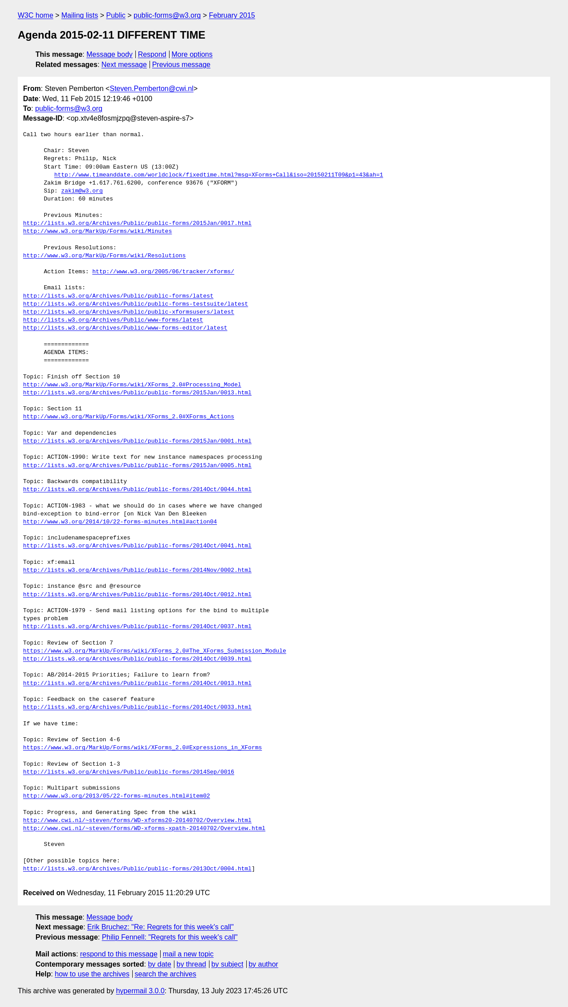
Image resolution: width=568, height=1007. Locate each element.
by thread (191, 964)
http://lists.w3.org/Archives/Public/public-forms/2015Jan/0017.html (137, 224)
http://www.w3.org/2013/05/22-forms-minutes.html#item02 (116, 796)
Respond (152, 54)
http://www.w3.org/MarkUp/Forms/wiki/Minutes (97, 232)
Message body (110, 54)
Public (116, 15)
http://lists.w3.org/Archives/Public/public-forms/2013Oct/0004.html (137, 869)
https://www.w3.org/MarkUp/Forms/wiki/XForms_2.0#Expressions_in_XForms (142, 748)
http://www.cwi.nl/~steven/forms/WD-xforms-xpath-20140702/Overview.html (144, 829)
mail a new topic (188, 954)
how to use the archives (92, 974)
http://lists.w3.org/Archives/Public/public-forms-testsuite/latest (135, 304)
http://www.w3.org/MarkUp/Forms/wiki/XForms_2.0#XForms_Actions (128, 417)
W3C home (35, 15)
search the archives (166, 974)
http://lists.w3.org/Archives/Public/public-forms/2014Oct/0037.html (137, 627)
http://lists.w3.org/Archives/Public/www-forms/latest (113, 320)
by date (159, 964)
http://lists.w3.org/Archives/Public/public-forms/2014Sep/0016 (128, 772)
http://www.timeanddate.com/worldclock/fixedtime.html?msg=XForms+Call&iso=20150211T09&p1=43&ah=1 (218, 175)
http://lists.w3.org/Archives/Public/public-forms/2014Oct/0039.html (137, 659)
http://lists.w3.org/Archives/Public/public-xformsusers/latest (128, 312)
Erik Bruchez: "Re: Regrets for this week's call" (160, 927)
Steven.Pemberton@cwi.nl (151, 88)
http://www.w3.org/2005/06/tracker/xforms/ (163, 272)
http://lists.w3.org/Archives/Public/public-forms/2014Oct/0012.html (137, 595)
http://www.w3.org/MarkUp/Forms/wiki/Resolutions (104, 256)
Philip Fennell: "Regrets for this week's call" (169, 937)
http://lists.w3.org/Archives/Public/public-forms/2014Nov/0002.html (137, 570)
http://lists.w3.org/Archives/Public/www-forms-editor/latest (125, 328)
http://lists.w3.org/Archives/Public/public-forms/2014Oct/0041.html (137, 546)
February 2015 (232, 15)
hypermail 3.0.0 (140, 991)
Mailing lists (79, 15)
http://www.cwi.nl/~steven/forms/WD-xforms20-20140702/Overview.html (137, 821)
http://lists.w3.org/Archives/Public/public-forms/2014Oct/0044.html (137, 490)
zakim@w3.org (82, 191)
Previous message (181, 64)
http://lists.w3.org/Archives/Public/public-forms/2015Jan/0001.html (137, 441)
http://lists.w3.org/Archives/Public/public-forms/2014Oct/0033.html (137, 708)
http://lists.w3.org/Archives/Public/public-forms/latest (118, 296)
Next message (124, 64)
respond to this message (118, 954)
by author (263, 964)
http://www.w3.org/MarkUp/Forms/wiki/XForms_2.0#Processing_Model (132, 385)
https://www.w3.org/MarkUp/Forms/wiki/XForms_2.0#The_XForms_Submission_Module (154, 651)
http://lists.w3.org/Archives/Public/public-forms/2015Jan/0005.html (137, 466)
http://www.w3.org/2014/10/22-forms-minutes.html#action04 (120, 522)
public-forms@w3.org (167, 15)
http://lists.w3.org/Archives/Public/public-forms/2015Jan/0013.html (137, 393)
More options (192, 54)
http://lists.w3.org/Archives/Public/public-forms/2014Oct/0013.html (137, 684)
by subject (227, 964)
